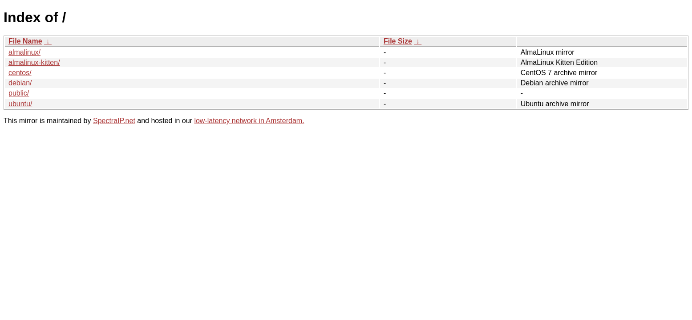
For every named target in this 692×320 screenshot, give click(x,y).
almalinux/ (24, 52)
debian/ (20, 83)
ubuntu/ (20, 104)
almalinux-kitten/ (34, 62)
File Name (25, 41)
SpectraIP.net (114, 120)
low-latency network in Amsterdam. (249, 120)
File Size (398, 41)
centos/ (20, 72)
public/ (18, 93)
